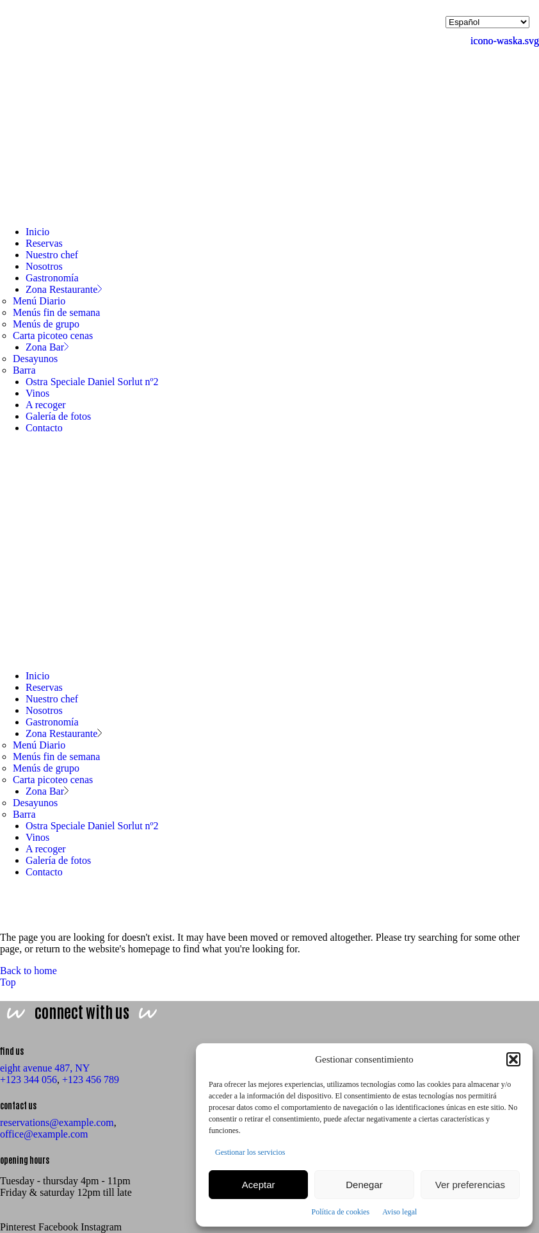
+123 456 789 (90, 1079)
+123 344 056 (28, 1079)
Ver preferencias (470, 1184)
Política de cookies (341, 1211)
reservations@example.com (57, 1122)
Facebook (58, 1226)
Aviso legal (399, 1211)
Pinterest (18, 1226)
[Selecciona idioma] (487, 22)
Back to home (28, 970)
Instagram (101, 1226)
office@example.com (44, 1134)
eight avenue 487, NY (45, 1068)
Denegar (364, 1184)
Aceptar (258, 1184)
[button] (513, 1059)
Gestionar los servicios (250, 1152)
